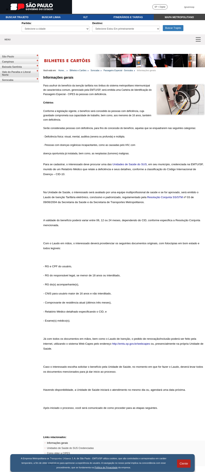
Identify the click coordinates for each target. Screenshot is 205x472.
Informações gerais (146, 70)
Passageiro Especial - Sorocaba (118, 70)
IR (7, 9)
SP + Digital (160, 7)
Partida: (26, 23)
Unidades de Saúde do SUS (129, 164)
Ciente (184, 463)
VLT (85, 17)
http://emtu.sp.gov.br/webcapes (131, 343)
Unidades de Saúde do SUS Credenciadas (70, 448)
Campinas (8, 61)
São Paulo (8, 56)
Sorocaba (7, 80)
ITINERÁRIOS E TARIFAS (128, 17)
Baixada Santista (12, 66)
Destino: (97, 23)
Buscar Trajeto (173, 28)
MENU (7, 39)
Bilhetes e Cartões (78, 70)
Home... (61, 70)
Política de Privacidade (106, 467)
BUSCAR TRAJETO (17, 17)
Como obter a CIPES (58, 453)
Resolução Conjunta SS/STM (165, 197)
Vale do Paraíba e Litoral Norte (16, 73)
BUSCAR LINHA (51, 17)
